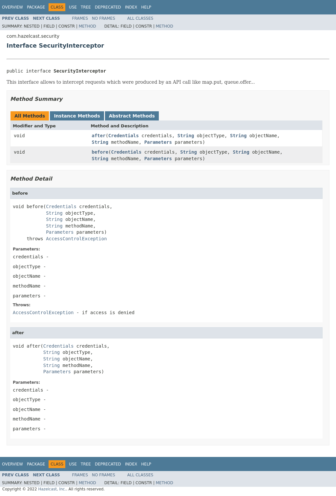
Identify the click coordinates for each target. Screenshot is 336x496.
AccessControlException (76, 238)
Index (131, 7)
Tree (86, 7)
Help (146, 7)
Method (87, 26)
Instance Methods (77, 116)
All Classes (140, 18)
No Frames (103, 18)
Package (36, 7)
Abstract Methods (132, 116)
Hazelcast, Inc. (52, 489)
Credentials (123, 135)
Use (73, 7)
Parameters (158, 142)
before (100, 152)
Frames (80, 18)
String (186, 135)
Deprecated (108, 7)
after (99, 135)
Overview (12, 7)
